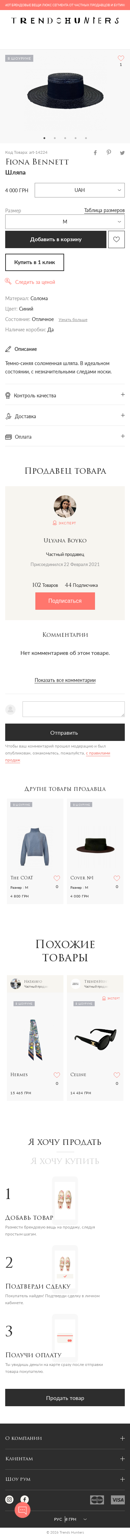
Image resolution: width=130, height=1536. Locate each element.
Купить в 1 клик (34, 262)
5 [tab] (86, 138)
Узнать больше (73, 319)
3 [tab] (65, 138)
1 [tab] (44, 138)
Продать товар (65, 1397)
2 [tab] (54, 138)
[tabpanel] (65, 91)
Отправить (64, 732)
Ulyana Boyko (65, 541)
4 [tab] (75, 138)
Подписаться (65, 601)
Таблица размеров (104, 210)
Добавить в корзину (55, 239)
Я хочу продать (65, 1143)
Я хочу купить (65, 1162)
